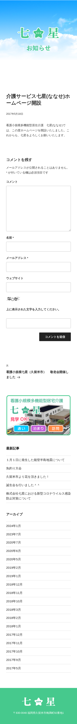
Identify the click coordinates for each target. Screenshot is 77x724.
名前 (10, 237)
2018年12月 (14, 584)
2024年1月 (13, 526)
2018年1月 (13, 626)
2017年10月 (14, 651)
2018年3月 (13, 609)
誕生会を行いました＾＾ (24, 485)
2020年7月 (13, 542)
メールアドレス (17, 258)
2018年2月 (13, 618)
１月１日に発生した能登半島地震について (35, 460)
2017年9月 (13, 660)
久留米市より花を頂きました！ (27, 476)
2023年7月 (13, 534)
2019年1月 (13, 576)
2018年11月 (14, 593)
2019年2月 (13, 567)
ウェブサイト (14, 278)
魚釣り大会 (14, 468)
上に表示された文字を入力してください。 (33, 309)
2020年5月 (13, 559)
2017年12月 (14, 634)
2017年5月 (13, 668)
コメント (12, 181)
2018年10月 (14, 601)
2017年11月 (14, 643)
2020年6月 (13, 551)
